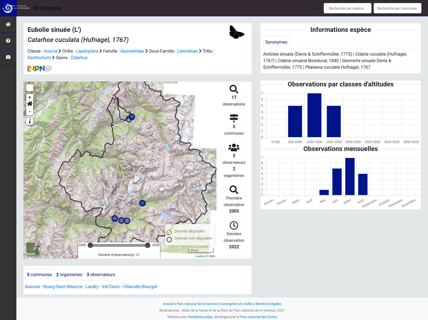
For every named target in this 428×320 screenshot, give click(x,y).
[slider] (90, 245)
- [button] (29, 111)
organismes (70, 274)
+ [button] (29, 97)
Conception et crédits (237, 304)
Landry (93, 286)
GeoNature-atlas (199, 317)
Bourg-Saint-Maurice (63, 286)
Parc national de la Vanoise (197, 304)
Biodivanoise (47, 8)
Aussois (32, 286)
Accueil (167, 304)
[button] (29, 104)
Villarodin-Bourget (142, 286)
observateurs (102, 274)
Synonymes (276, 42)
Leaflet (199, 256)
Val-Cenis (112, 286)
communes (39, 274)
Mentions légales (269, 304)
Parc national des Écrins (259, 317)
